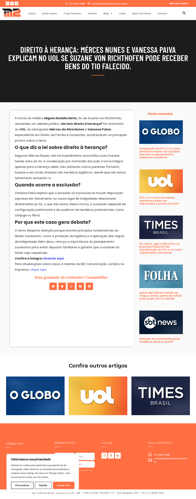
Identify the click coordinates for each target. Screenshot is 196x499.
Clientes (92, 13)
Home (32, 13)
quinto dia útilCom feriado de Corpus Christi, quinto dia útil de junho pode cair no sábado (160, 295)
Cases (122, 13)
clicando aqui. (53, 258)
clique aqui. (38, 270)
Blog (108, 13)
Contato (162, 13)
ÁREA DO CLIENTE (178, 3)
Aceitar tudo (63, 485)
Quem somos (49, 13)
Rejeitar (43, 485)
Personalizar (22, 485)
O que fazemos (72, 13)
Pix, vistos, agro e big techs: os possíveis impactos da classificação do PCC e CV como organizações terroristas (160, 248)
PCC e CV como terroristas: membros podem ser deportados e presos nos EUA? (159, 200)
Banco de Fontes (141, 13)
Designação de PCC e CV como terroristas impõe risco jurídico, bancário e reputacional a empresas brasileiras (160, 153)
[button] (184, 13)
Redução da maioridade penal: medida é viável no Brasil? (159, 340)
